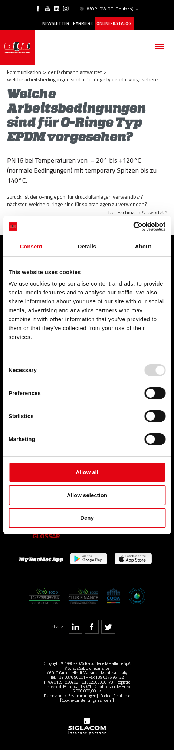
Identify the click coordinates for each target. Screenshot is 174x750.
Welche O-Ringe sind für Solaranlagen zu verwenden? (88, 204)
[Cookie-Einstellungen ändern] (87, 700)
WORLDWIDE (108, 9)
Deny (87, 518)
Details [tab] (87, 246)
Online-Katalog (113, 23)
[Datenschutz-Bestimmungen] (70, 695)
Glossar (46, 536)
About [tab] (143, 246)
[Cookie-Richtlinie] (115, 695)
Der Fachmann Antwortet (75, 72)
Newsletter (55, 23)
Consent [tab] (31, 246)
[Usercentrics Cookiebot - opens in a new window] (133, 226)
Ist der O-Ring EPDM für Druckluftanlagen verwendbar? (83, 196)
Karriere (83, 23)
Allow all (87, 472)
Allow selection (87, 495)
